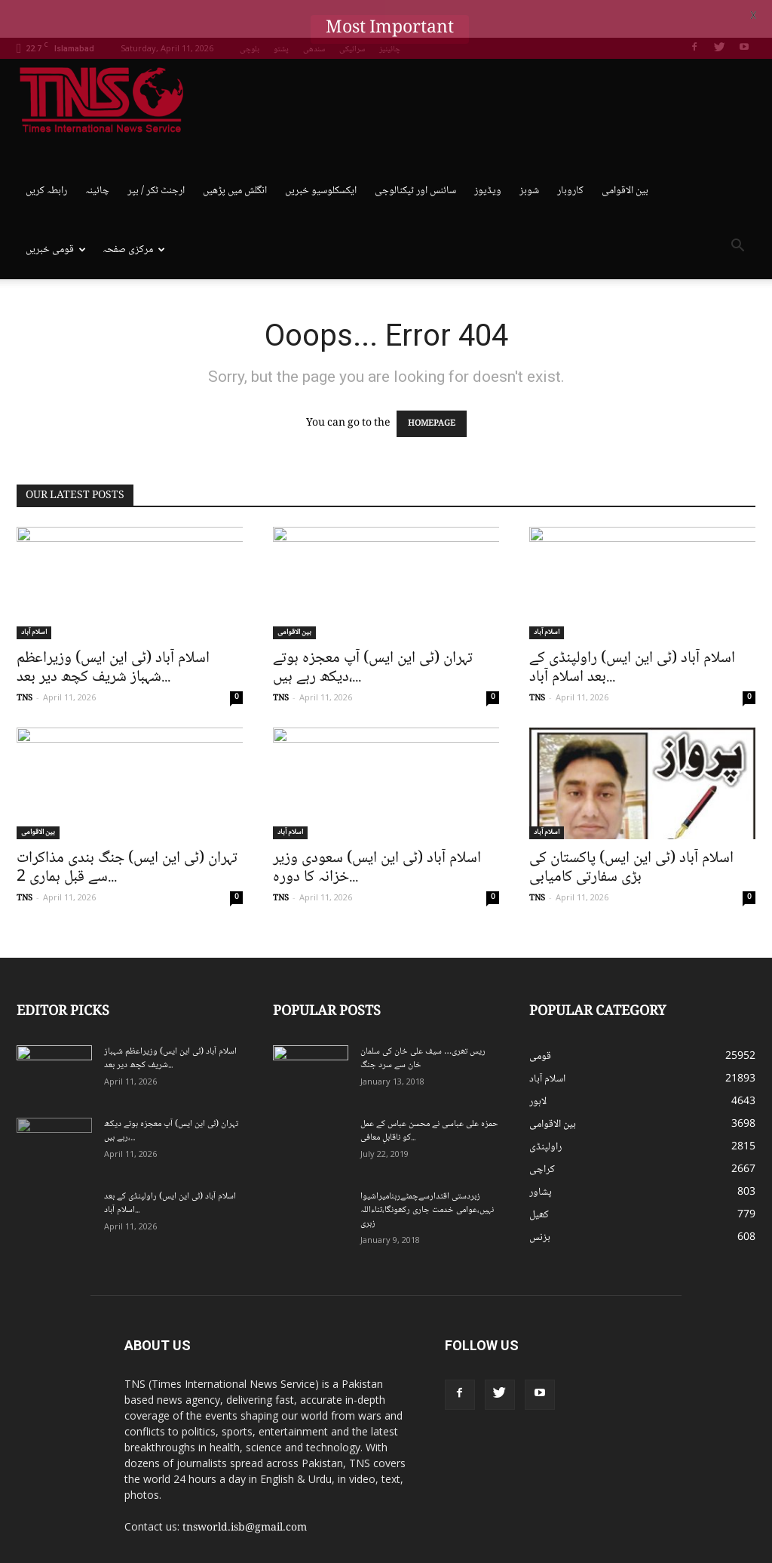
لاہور (538, 1063)
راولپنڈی (545, 1109)
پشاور (540, 1154)
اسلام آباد (34, 594)
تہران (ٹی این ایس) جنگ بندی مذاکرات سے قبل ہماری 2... (127, 829)
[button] (737, 210)
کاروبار (570, 153)
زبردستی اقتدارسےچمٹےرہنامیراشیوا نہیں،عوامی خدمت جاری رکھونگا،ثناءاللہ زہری (427, 1171)
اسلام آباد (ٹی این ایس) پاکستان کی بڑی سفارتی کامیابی (631, 829)
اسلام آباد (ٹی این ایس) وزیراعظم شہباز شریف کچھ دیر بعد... (113, 629)
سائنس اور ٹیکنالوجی (415, 153)
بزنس (539, 1199)
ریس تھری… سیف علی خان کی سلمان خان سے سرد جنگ (423, 1020)
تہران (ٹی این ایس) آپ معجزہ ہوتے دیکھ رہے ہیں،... (373, 629)
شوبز (529, 153)
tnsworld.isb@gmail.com (244, 1490)
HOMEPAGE (431, 386)
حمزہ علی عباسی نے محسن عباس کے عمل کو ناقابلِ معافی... (429, 1092)
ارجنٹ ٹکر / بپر (156, 153)
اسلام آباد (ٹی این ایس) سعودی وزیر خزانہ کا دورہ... (377, 829)
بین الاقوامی (625, 153)
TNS (24, 660)
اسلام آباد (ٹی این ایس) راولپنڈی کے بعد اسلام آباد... (632, 629)
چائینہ (97, 153)
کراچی (542, 1131)
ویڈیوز (487, 153)
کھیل (539, 1177)
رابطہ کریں (46, 153)
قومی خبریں (56, 212)
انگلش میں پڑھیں (235, 153)
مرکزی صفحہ (134, 212)
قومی (540, 1018)
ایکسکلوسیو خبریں (321, 153)
